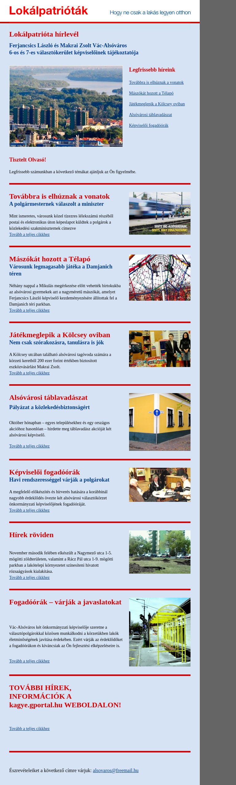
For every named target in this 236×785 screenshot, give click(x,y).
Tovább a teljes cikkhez (29, 234)
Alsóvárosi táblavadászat (150, 114)
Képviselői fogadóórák (148, 125)
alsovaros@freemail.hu (115, 770)
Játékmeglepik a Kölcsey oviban (157, 104)
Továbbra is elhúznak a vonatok (156, 82)
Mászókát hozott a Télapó (151, 93)
